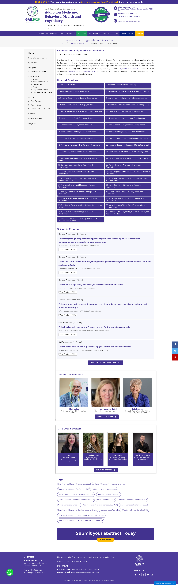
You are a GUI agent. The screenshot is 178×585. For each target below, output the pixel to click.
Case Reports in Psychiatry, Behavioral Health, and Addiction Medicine (127, 214)
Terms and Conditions (96, 581)
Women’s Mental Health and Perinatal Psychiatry (127, 139)
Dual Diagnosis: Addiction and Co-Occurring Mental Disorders (128, 173)
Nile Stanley (74, 410)
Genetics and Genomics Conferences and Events (77, 511)
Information (95, 34)
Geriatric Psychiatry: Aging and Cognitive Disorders (127, 159)
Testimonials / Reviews (40, 109)
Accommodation (40, 82)
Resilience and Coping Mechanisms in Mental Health (77, 160)
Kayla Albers (93, 456)
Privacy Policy (109, 581)
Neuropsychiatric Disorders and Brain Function (125, 119)
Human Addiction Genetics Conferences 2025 (76, 495)
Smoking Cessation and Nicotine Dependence (77, 99)
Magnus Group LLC (33, 561)
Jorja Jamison (118, 456)
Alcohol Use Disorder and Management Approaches (127, 92)
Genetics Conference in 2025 (108, 495)
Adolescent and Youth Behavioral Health (75, 119)
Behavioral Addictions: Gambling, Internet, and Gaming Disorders (78, 180)
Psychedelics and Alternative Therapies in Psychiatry (123, 167)
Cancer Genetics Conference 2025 (133, 506)
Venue (36, 80)
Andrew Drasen (143, 456)
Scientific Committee (54, 34)
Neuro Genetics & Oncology (69, 506)
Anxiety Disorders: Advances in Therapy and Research (77, 194)
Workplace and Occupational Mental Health (124, 112)
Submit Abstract (35, 119)
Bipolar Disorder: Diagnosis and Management (125, 126)
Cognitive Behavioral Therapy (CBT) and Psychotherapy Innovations (75, 214)
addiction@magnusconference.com (127, 21)
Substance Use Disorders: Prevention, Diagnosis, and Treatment (127, 180)
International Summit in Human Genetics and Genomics (80, 521)
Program (81, 34)
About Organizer (38, 106)
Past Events (36, 102)
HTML (73, 250)
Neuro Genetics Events (105, 500)
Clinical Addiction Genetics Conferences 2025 (76, 500)
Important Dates (40, 90)
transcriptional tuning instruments (82, 72)
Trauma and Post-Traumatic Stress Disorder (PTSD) (127, 106)
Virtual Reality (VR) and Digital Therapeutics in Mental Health (125, 207)
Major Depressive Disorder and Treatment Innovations (124, 187)
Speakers (70, 34)
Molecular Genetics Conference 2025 (132, 500)
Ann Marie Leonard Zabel (106, 410)
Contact (115, 34)
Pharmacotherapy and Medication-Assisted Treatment (76, 187)
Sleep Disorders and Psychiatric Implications (77, 132)
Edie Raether (137, 410)
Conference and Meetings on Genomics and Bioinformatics (82, 516)
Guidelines (37, 85)
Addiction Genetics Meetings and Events (108, 485)
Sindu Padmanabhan (68, 457)
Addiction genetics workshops (105, 490)
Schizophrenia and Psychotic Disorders (75, 126)
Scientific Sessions (76, 44)
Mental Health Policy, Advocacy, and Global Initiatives (124, 194)
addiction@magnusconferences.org (85, 573)
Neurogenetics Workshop (110, 511)
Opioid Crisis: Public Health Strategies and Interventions (76, 173)
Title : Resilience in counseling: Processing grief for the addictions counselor (94, 328)
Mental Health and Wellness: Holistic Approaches (126, 99)
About (106, 34)
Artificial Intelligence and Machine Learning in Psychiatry (77, 200)
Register (32, 124)
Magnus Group (82, 581)
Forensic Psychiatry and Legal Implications (76, 139)
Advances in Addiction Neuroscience (73, 92)
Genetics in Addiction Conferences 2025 (74, 485)
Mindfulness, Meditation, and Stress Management (127, 152)
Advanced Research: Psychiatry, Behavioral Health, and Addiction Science (79, 220)
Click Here (105, 540)
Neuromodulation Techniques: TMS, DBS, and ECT (127, 146)
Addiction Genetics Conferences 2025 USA (100, 506)
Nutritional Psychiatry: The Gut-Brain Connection (79, 146)
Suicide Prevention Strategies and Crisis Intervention (80, 112)
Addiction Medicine (66, 85)
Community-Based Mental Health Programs (77, 152)
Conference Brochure (42, 93)
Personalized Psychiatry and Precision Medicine (126, 132)
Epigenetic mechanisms (128, 69)
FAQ (35, 88)
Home (39, 34)
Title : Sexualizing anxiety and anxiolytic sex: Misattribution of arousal (90, 285)
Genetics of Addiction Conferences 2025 (74, 490)
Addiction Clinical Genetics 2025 (135, 511)
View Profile (64, 250)
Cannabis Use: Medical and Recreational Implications (75, 167)
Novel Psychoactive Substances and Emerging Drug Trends (126, 200)
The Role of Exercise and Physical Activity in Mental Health (80, 207)
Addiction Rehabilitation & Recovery (121, 85)
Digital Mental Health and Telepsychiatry (75, 106)
